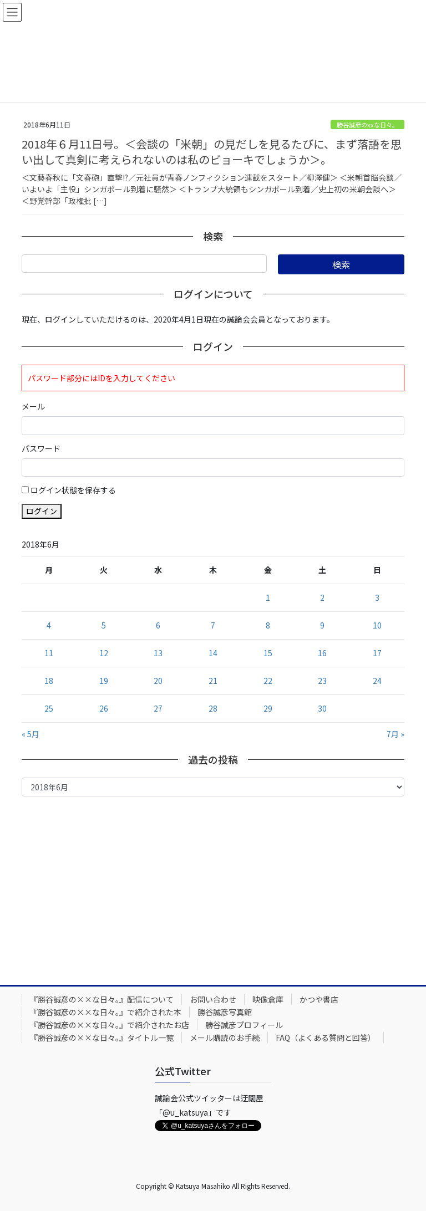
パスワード (41, 448)
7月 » (395, 733)
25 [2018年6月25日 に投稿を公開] (48, 708)
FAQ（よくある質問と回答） (326, 1037)
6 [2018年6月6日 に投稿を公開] (158, 625)
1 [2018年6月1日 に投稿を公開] (268, 597)
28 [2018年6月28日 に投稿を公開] (213, 708)
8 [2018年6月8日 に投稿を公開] (268, 625)
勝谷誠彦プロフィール (244, 1024)
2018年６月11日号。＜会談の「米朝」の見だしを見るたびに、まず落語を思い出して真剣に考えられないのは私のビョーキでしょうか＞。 (212, 151)
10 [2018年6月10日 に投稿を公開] (377, 625)
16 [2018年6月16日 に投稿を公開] (322, 652)
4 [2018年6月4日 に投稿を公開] (49, 625)
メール (33, 406)
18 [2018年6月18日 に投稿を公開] (48, 680)
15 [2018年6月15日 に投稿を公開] (267, 652)
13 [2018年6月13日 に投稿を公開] (158, 652)
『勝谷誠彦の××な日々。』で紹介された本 (105, 1012)
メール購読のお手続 (225, 1037)
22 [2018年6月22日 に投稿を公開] (267, 680)
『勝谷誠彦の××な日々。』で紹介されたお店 (109, 1024)
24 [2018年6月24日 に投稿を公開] (377, 680)
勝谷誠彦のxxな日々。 (367, 124)
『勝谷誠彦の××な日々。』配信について (102, 999)
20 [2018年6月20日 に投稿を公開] (158, 680)
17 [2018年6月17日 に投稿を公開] (377, 652)
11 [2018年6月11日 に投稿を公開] (48, 652)
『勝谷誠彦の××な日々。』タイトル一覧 (102, 1037)
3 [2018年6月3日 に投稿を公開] (377, 597)
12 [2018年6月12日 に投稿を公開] (103, 652)
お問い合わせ (213, 999)
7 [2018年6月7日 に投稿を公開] (213, 625)
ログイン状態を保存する (73, 489)
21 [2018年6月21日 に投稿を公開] (213, 680)
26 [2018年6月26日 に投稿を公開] (103, 708)
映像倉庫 (267, 999)
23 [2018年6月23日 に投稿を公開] (322, 680)
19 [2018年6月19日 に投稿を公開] (103, 680)
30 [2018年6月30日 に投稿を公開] (322, 708)
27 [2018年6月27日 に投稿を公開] (158, 708)
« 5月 (30, 733)
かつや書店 (319, 999)
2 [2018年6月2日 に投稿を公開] (322, 597)
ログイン (41, 511)
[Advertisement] (213, 887)
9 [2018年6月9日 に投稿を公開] (322, 625)
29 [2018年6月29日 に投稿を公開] (267, 708)
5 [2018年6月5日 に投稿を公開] (104, 625)
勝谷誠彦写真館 (224, 1012)
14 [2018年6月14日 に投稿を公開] (213, 652)
